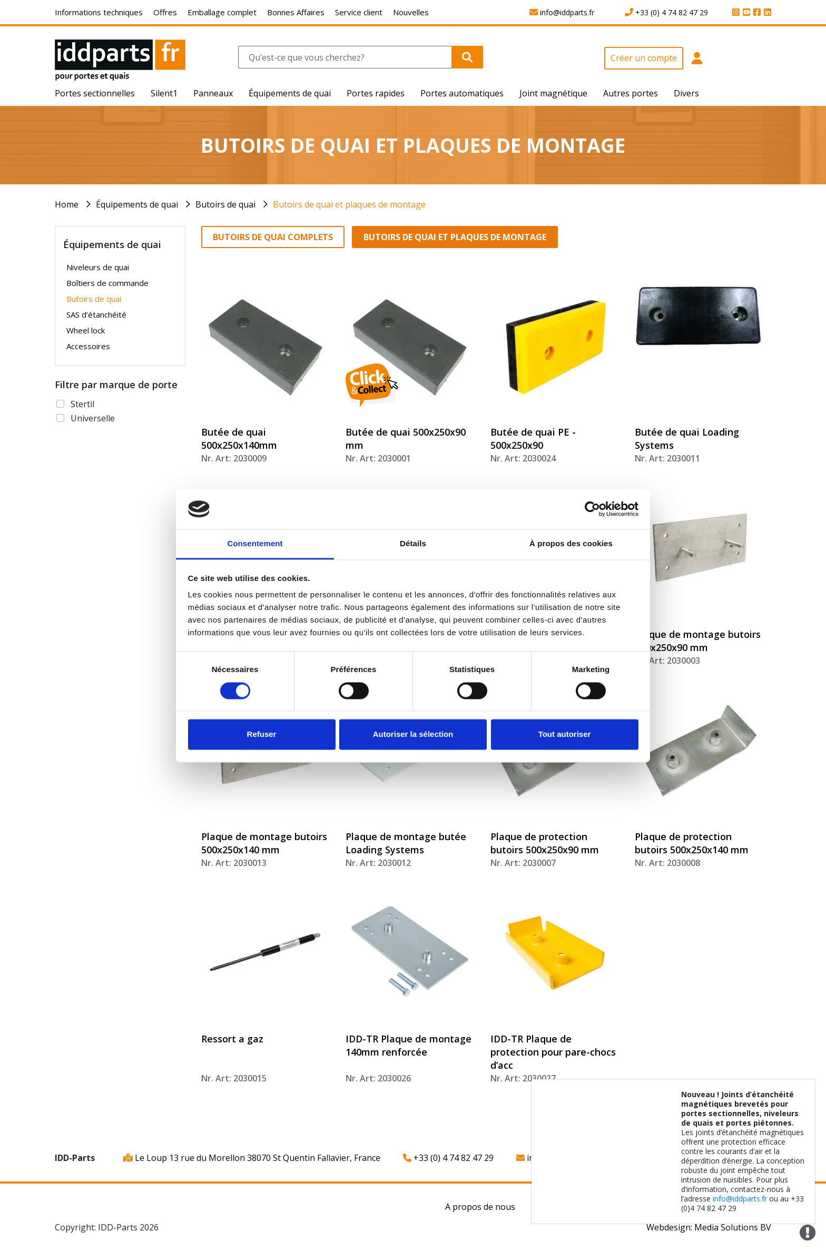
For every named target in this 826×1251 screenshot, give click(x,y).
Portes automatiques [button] (462, 93)
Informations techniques (99, 12)
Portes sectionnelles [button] (95, 93)
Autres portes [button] (630, 93)
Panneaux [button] (213, 93)
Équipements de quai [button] (290, 93)
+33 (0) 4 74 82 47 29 (448, 1158)
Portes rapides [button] (376, 93)
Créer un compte (644, 58)
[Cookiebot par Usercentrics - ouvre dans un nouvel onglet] (592, 509)
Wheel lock (85, 330)
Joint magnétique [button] (553, 93)
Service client (358, 12)
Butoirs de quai (225, 204)
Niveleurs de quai (97, 267)
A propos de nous (480, 1207)
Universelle (93, 418)
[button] (697, 64)
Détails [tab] (413, 543)
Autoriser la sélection (413, 734)
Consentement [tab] (254, 543)
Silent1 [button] (164, 93)
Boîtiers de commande (107, 283)
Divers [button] (686, 93)
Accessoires (88, 346)
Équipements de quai (137, 204)
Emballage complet (222, 12)
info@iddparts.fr (740, 1199)
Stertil (82, 404)
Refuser (262, 734)
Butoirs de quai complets (273, 237)
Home (66, 204)
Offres (165, 12)
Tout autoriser (564, 734)
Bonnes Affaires (295, 12)
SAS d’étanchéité (96, 314)
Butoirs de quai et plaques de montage (349, 204)
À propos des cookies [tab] (571, 543)
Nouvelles (411, 12)
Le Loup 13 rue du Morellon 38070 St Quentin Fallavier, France (251, 1158)
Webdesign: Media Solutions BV (708, 1227)
